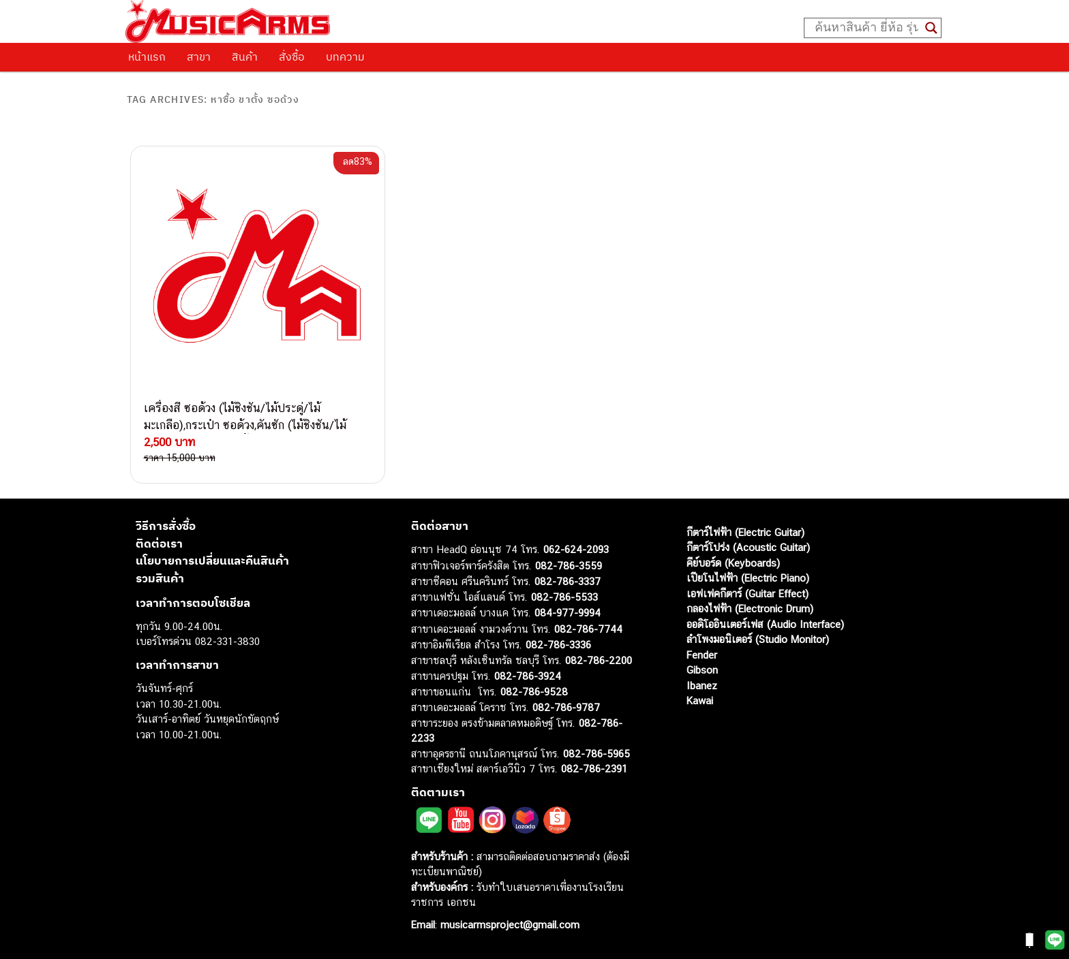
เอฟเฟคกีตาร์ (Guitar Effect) (748, 593)
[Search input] (866, 27)
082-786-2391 (594, 768)
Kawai (700, 700)
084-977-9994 (567, 612)
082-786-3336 (558, 644)
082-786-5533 (564, 597)
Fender (702, 655)
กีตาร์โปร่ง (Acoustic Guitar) (748, 547)
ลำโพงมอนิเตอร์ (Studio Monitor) (758, 639)
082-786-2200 (598, 660)
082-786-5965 (596, 753)
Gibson (702, 670)
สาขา (199, 56)
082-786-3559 (568, 565)
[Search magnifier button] (931, 27)
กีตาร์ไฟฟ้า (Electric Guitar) (745, 532)
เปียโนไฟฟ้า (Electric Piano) (748, 578)
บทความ (345, 56)
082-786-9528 (534, 691)
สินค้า (245, 56)
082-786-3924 (527, 676)
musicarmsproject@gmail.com (508, 924)
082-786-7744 (588, 629)
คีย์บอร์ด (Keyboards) (733, 563)
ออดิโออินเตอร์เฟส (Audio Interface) (765, 624)
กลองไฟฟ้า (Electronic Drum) (750, 608)
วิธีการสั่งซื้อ (166, 525)
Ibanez (702, 685)
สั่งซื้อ (292, 56)
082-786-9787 (566, 707)
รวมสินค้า (160, 578)
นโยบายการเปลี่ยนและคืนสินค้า (212, 560)
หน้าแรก (147, 56)
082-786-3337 (567, 581)
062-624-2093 (576, 549)
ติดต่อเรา (159, 543)
